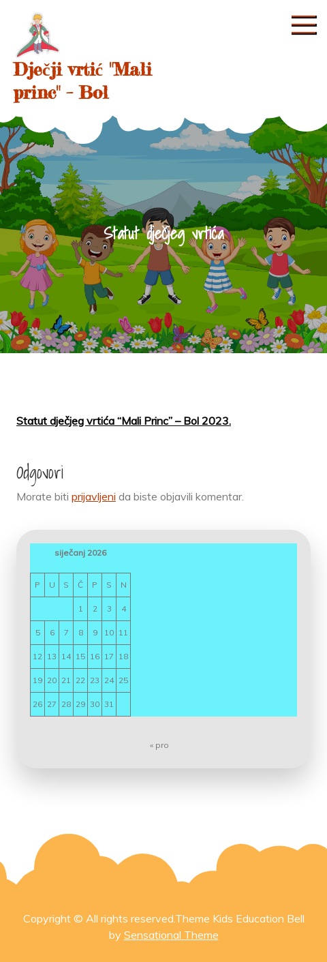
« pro (159, 745)
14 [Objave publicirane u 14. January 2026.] (66, 656)
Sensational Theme (171, 935)
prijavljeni (94, 496)
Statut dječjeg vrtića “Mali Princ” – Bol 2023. (123, 420)
